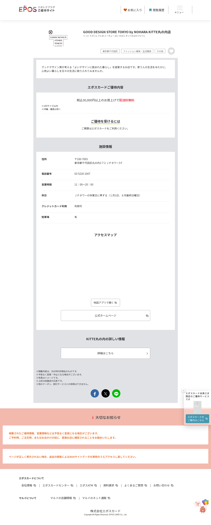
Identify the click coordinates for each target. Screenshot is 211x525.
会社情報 (29, 485)
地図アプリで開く (106, 302)
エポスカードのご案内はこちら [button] (198, 413)
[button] (197, 402)
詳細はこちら (123, 353)
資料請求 (110, 485)
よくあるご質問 (136, 485)
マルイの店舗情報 (63, 498)
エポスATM (88, 485)
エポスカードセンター (58, 485)
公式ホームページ (122, 315)
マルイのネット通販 (96, 498)
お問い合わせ (163, 485)
